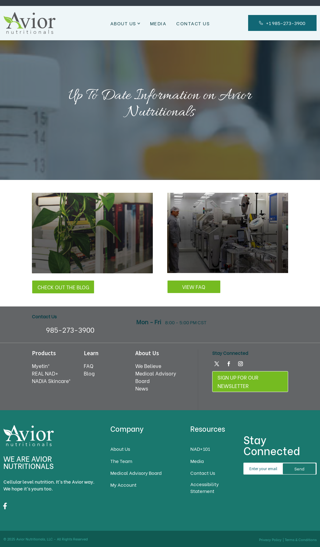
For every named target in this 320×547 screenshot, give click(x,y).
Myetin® (40, 365)
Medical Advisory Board (136, 473)
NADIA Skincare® (51, 380)
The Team (121, 461)
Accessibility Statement (204, 487)
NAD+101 (200, 448)
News (141, 388)
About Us (123, 23)
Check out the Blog (63, 287)
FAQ (88, 365)
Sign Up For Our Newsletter (238, 381)
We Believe (148, 365)
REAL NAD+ (45, 373)
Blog (89, 373)
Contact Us (193, 23)
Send (299, 468)
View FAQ (193, 286)
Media (158, 23)
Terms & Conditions (301, 539)
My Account (123, 484)
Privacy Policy (270, 539)
